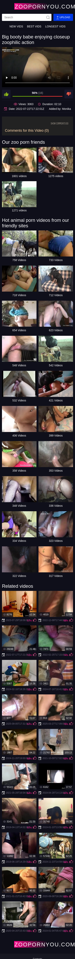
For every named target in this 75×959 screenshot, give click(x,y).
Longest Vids (55, 26)
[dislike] (68, 94)
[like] (6, 94)
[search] (26, 17)
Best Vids (34, 26)
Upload (63, 17)
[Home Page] (37, 6)
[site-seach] (47, 17)
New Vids (16, 26)
